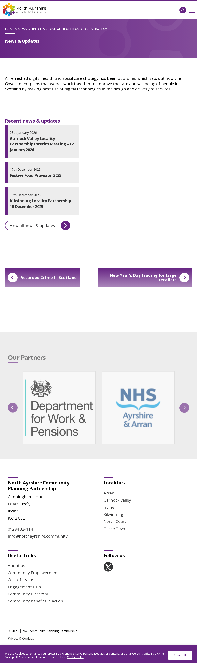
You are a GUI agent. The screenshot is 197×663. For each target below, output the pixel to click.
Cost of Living (20, 579)
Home (9, 29)
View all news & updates (40, 225)
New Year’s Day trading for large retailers (149, 277)
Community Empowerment (33, 572)
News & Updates (31, 29)
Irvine (109, 507)
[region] (98, 654)
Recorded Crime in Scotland (42, 277)
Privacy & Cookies (21, 638)
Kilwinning (113, 514)
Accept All (180, 655)
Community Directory (28, 594)
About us (16, 565)
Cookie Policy (75, 657)
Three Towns (116, 528)
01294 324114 (20, 529)
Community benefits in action (35, 601)
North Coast (115, 521)
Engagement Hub (24, 586)
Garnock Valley (117, 500)
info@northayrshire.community (38, 536)
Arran (109, 493)
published (127, 78)
